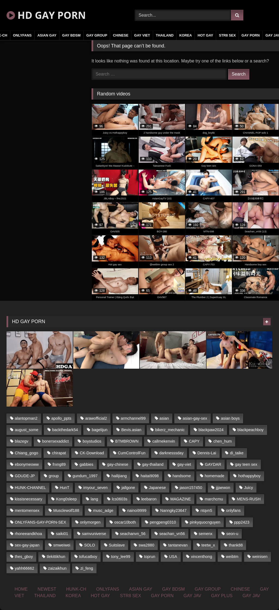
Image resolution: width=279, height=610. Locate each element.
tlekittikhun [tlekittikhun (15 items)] (56, 556)
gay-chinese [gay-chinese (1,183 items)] (117, 464)
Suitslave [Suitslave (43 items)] (117, 545)
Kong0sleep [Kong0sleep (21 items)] (66, 499)
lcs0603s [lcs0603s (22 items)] (120, 499)
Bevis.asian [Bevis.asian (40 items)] (131, 430)
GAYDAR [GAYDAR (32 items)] (213, 464)
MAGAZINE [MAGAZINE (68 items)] (180, 499)
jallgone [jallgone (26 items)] (128, 487)
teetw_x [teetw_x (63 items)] (208, 545)
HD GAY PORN (46, 15)
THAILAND (165, 35)
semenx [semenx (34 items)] (205, 533)
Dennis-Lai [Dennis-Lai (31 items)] (206, 453)
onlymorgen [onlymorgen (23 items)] (90, 522)
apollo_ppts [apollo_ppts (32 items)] (61, 418)
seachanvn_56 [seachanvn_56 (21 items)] (132, 533)
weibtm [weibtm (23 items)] (232, 556)
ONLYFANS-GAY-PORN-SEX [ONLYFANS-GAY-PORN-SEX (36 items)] (40, 522)
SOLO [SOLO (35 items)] (89, 545)
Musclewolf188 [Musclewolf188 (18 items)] (66, 510)
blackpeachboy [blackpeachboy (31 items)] (250, 430)
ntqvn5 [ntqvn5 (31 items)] (206, 510)
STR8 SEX (227, 35)
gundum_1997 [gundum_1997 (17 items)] (85, 476)
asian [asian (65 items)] (164, 418)
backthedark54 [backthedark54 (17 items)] (65, 430)
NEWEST (47, 589)
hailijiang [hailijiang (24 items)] (119, 476)
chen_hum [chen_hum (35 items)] (222, 441)
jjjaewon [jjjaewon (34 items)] (223, 487)
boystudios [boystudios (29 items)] (92, 441)
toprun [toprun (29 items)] (149, 556)
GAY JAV (192, 595)
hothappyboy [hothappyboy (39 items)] (249, 476)
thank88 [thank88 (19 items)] (236, 545)
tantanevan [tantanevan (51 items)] (177, 545)
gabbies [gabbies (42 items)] (86, 464)
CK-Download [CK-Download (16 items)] (92, 453)
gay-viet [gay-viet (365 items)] (184, 464)
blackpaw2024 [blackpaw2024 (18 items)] (210, 430)
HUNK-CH (76, 589)
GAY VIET (142, 35)
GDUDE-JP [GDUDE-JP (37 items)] (25, 476)
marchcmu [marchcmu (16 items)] (214, 499)
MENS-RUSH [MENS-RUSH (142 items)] (248, 499)
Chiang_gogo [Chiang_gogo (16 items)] (26, 453)
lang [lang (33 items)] (94, 499)
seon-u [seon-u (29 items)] (232, 533)
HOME (21, 589)
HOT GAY (205, 35)
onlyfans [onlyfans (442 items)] (233, 510)
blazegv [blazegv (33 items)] (21, 441)
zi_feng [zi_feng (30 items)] (86, 568)
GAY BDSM (71, 35)
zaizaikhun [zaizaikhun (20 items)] (57, 568)
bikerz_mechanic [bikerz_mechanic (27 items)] (170, 430)
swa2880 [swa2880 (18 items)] (146, 545)
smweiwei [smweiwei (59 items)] (61, 545)
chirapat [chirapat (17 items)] (59, 453)
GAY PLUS (222, 595)
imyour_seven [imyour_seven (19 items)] (95, 487)
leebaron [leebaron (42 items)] (148, 499)
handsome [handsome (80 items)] (181, 476)
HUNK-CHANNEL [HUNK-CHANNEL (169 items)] (30, 487)
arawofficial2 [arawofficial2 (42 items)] (96, 418)
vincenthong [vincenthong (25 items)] (201, 556)
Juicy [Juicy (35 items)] (248, 487)
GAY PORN (250, 35)
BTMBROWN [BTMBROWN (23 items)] (127, 441)
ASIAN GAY (46, 35)
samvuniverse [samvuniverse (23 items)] (94, 533)
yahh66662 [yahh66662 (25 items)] (24, 568)
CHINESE (120, 35)
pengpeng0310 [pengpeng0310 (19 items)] (163, 522)
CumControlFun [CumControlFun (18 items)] (131, 453)
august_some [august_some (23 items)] (26, 430)
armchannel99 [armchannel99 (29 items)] (133, 418)
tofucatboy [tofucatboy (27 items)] (88, 556)
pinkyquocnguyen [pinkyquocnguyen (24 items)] (205, 522)
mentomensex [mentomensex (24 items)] (27, 510)
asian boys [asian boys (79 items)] (230, 418)
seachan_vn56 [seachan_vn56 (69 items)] (172, 533)
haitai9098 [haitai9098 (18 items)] (150, 476)
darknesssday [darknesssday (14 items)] (171, 453)
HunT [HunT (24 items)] (64, 487)
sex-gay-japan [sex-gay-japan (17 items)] (27, 545)
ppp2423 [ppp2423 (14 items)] (241, 522)
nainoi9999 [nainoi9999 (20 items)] (136, 510)
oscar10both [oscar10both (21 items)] (125, 522)
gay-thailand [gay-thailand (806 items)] (152, 464)
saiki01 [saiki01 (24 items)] (62, 533)
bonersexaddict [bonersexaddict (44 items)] (55, 441)
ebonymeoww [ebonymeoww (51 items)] (27, 464)
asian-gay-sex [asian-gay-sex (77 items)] (195, 418)
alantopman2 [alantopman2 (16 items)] (26, 418)
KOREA (185, 35)
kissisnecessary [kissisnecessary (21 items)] (28, 499)
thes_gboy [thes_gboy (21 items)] (24, 556)
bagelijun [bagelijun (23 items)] (100, 430)
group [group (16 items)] (54, 476)
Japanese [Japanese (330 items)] (157, 487)
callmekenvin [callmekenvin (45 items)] (163, 441)
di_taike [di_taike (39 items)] (237, 453)
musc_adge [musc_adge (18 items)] (103, 510)
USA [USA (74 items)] (173, 556)
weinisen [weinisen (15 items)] (260, 556)
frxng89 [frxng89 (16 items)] (59, 464)
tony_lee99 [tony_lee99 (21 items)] (120, 556)
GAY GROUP (96, 35)
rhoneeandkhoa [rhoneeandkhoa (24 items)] (28, 533)
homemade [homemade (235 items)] (214, 476)
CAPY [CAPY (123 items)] (194, 441)
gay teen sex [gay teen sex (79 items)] (246, 464)
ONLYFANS (22, 35)
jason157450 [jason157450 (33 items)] (191, 487)
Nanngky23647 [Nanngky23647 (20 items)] (173, 510)
